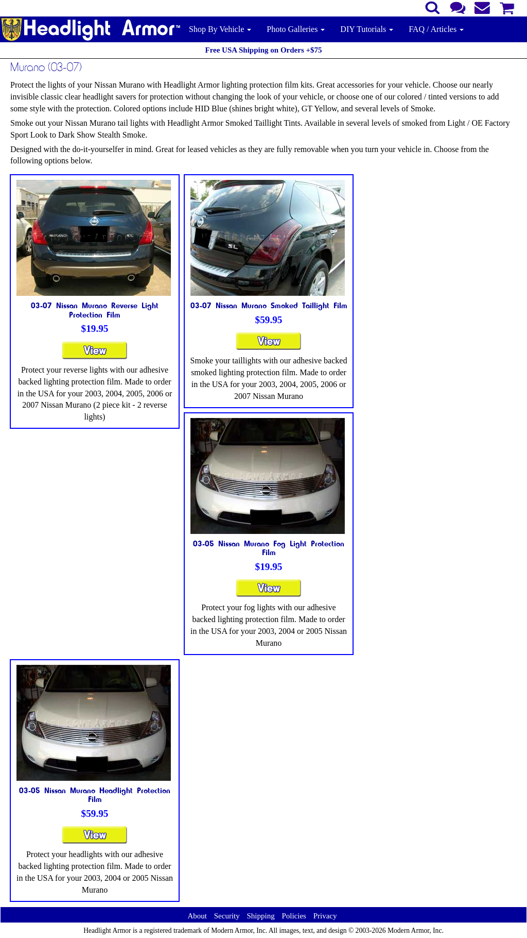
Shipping (260, 916)
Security (227, 916)
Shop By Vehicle (220, 29)
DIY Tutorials (366, 29)
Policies (294, 916)
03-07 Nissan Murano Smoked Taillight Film (268, 305)
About (197, 916)
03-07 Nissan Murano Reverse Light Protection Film (95, 310)
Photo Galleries (296, 29)
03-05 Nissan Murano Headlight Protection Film (94, 795)
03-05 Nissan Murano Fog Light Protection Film (268, 548)
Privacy (325, 916)
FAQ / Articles (436, 29)
